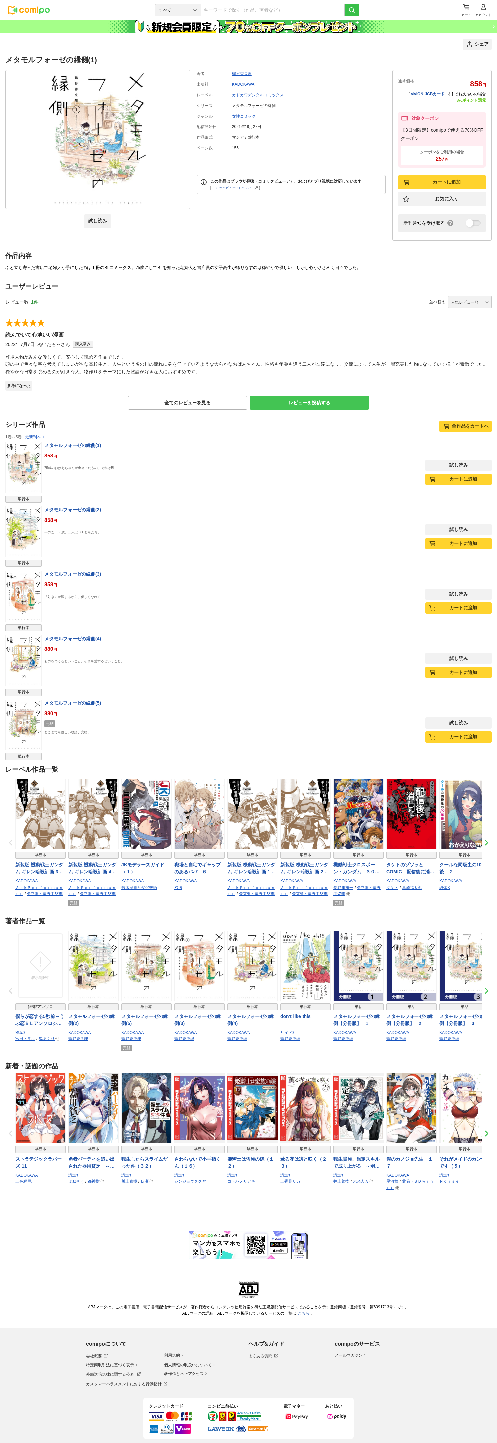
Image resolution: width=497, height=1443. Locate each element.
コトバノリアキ (241, 1181)
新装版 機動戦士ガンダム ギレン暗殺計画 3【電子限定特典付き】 (39, 868)
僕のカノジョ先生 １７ (409, 1162)
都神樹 (94, 1181)
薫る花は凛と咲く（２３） (303, 1162)
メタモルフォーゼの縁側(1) (72, 445)
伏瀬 (145, 1181)
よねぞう (76, 1181)
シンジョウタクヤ (190, 1181)
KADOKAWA (243, 84)
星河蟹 (392, 1181)
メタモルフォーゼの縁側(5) (72, 703)
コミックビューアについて (235, 188)
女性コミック (244, 116)
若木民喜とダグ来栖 (139, 887)
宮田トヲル (25, 1038)
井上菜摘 (341, 1181)
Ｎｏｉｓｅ (449, 1181)
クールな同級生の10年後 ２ (462, 868)
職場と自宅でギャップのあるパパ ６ (197, 868)
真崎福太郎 (412, 887)
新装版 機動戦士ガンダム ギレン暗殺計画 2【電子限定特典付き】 (304, 868)
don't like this (295, 1016)
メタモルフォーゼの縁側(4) (72, 638)
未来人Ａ (361, 1181)
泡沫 (178, 887)
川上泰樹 (129, 1181)
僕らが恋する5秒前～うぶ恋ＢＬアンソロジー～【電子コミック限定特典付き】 (39, 1020)
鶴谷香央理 (242, 74)
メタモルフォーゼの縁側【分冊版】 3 (462, 1020)
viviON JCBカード (430, 94)
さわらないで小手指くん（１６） (197, 1162)
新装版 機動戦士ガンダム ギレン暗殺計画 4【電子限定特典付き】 (92, 868)
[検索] (352, 10)
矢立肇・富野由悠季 (45, 893)
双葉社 (21, 1032)
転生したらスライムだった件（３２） (144, 1162)
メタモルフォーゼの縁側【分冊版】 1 (356, 1020)
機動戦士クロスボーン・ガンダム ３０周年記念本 (356, 868)
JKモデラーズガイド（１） (142, 868)
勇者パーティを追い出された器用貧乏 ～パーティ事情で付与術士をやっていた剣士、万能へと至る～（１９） (91, 1163)
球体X (444, 887)
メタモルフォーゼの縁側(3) (72, 574)
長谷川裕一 (343, 887)
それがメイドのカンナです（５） (462, 1162)
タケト (392, 887)
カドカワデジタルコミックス (258, 95)
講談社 (74, 1175)
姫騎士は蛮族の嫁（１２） (250, 1162)
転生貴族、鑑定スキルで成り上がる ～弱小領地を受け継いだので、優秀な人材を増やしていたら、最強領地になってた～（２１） (356, 1163)
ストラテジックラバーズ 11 (38, 1162)
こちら (304, 1313)
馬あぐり (47, 1038)
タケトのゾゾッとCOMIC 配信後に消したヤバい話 (410, 868)
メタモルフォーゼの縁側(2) (72, 509)
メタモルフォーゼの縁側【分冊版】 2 (409, 1020)
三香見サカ (290, 1181)
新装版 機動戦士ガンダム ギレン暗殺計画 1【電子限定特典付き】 (251, 868)
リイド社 (288, 1032)
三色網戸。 (25, 1181)
